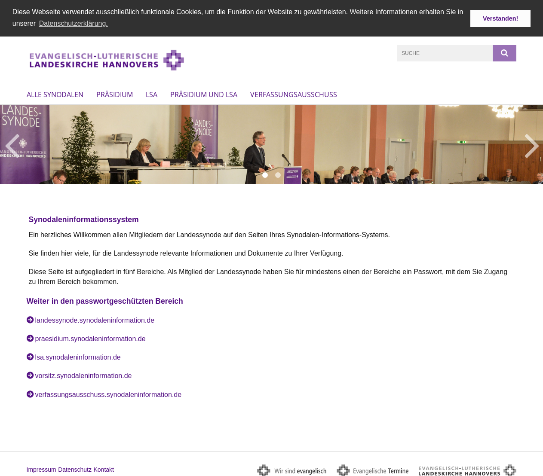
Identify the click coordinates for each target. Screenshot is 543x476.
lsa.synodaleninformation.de (78, 355)
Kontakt (103, 467)
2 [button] (278, 173)
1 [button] (265, 173)
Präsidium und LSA (203, 93)
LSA (151, 93)
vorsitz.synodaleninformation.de (83, 374)
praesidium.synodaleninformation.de (90, 337)
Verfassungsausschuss (293, 93)
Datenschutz (75, 467)
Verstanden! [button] (500, 18)
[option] (271, 142)
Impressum (41, 467)
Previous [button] (11, 142)
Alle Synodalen (55, 93)
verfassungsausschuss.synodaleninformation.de (108, 392)
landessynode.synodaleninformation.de (95, 318)
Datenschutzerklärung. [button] (73, 23)
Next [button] (532, 142)
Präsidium (114, 93)
